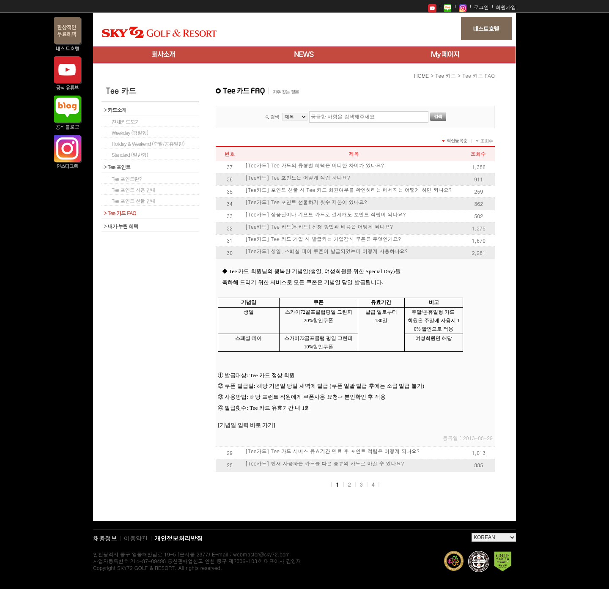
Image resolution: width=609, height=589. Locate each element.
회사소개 (163, 55)
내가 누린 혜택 (121, 226)
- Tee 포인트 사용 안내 (132, 189)
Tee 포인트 (117, 166)
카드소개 (115, 109)
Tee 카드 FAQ (120, 212)
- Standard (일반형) (128, 154)
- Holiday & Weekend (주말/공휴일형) (146, 143)
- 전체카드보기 (124, 121)
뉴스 (304, 55)
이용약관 (136, 538)
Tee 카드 (445, 75)
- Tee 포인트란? (125, 178)
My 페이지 (445, 55)
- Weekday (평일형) (128, 132)
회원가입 (506, 7)
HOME (421, 75)
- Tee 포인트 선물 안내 (132, 200)
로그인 (481, 7)
